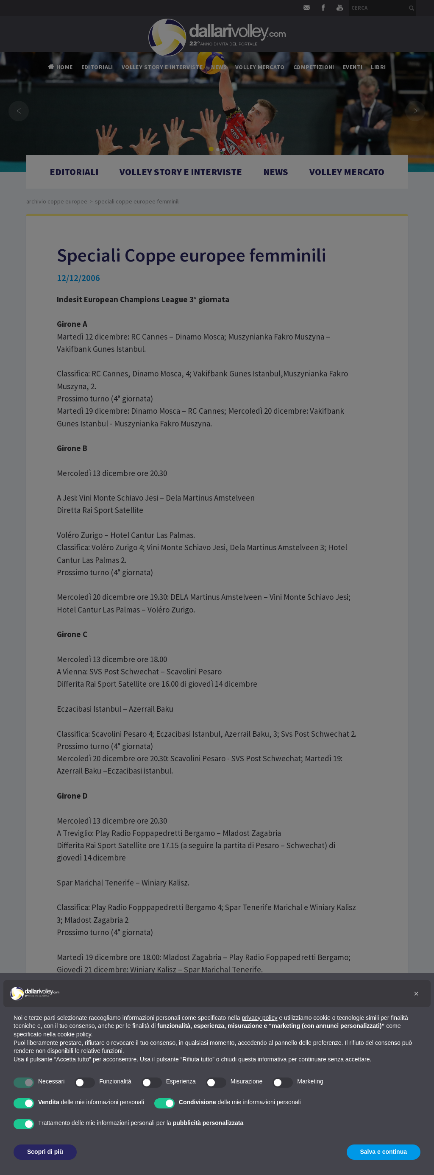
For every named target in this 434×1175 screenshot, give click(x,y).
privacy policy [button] (260, 1017)
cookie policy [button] (74, 1034)
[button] (416, 993)
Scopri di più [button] (45, 1151)
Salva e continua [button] (383, 1151)
